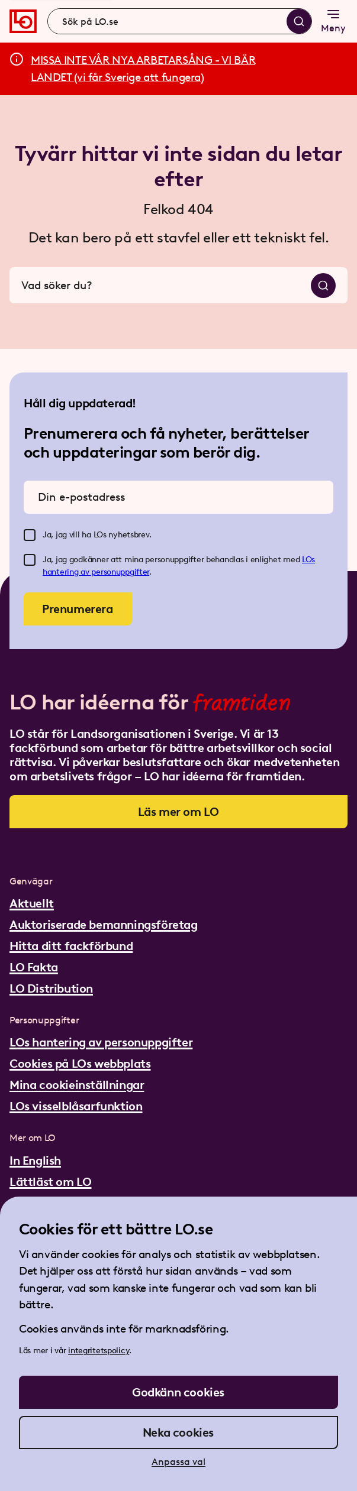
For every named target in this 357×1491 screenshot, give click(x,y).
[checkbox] (30, 535)
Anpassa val (178, 1461)
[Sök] (299, 21)
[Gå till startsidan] (23, 21)
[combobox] (179, 21)
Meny (333, 20)
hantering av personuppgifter (96, 572)
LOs (308, 560)
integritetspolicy (98, 1351)
